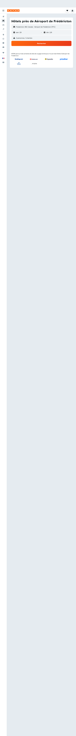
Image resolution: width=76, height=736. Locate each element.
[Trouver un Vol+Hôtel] (3, 29)
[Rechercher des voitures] (3, 25)
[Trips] (3, 53)
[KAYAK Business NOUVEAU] (3, 47)
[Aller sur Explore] (3, 35)
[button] (3, 10)
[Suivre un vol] (3, 39)
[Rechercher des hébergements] (3, 21)
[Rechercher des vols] (3, 17)
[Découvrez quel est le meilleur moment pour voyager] (3, 43)
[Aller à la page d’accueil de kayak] (13, 10)
